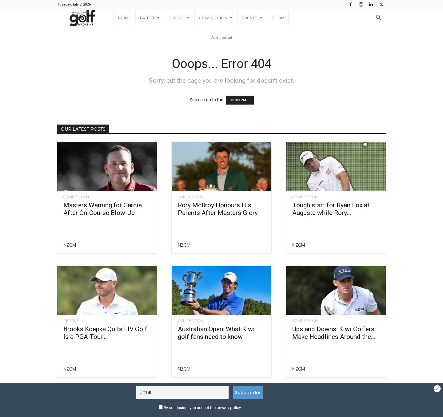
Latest (149, 17)
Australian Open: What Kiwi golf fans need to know (216, 332)
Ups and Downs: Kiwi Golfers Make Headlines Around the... (334, 332)
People (179, 17)
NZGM (69, 245)
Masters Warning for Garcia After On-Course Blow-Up (102, 208)
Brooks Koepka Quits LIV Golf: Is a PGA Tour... (106, 332)
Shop (278, 17)
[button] (378, 18)
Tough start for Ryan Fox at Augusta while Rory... (330, 208)
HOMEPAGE (240, 100)
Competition (216, 17)
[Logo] (85, 18)
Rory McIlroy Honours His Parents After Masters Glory (218, 208)
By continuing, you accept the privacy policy (200, 407)
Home (124, 17)
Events (252, 17)
